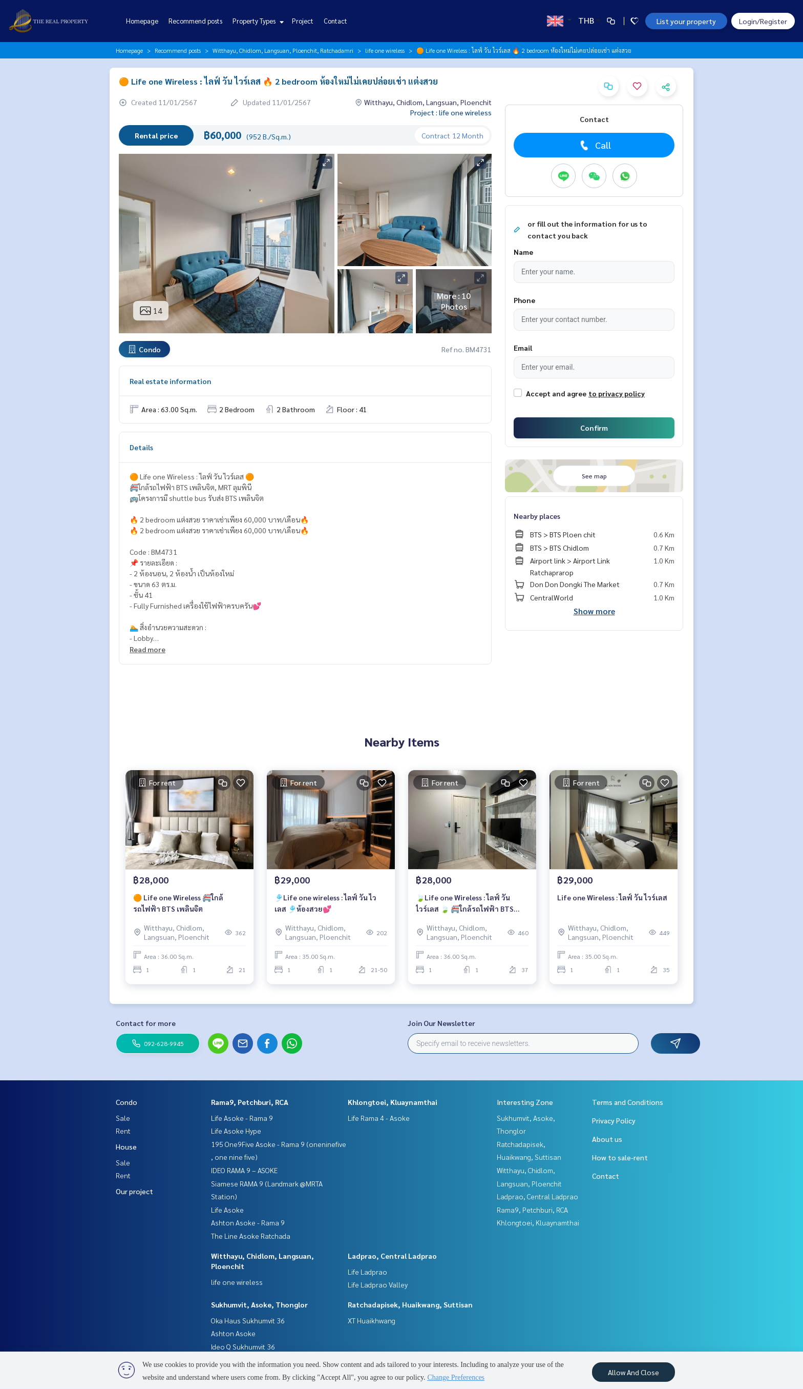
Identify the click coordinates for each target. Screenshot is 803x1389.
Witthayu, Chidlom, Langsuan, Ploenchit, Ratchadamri (283, 50)
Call (594, 145)
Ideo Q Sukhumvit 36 (243, 1346)
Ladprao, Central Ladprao (392, 1255)
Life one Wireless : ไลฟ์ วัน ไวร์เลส (612, 897)
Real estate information (170, 381)
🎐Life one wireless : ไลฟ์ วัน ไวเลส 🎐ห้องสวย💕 (325, 903)
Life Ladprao (367, 1271)
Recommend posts (195, 20)
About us (607, 1138)
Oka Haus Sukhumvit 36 (248, 1320)
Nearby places (537, 515)
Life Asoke (227, 1209)
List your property (686, 21)
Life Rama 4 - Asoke (379, 1117)
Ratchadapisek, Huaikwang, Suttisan (410, 1304)
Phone (524, 300)
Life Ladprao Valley (378, 1284)
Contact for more (146, 1023)
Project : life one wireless (451, 112)
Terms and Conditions (627, 1101)
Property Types (257, 20)
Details (141, 447)
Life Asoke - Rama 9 (242, 1117)
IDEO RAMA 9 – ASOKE (244, 1170)
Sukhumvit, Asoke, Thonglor (259, 1304)
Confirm (594, 427)
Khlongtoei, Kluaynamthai (392, 1101)
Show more (594, 611)
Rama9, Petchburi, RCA (249, 1101)
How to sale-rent (620, 1157)
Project (302, 20)
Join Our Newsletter (441, 1023)
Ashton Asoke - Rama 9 (248, 1222)
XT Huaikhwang (371, 1320)
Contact (335, 20)
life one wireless (385, 50)
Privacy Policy (614, 1120)
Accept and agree (556, 393)
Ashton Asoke (233, 1333)
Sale (123, 1117)
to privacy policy (616, 393)
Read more (147, 649)
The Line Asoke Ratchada (250, 1235)
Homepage (142, 20)
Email (523, 347)
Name (523, 251)
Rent (123, 1130)
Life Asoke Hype (236, 1130)
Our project (134, 1191)
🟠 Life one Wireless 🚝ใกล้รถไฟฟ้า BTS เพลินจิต (178, 903)
